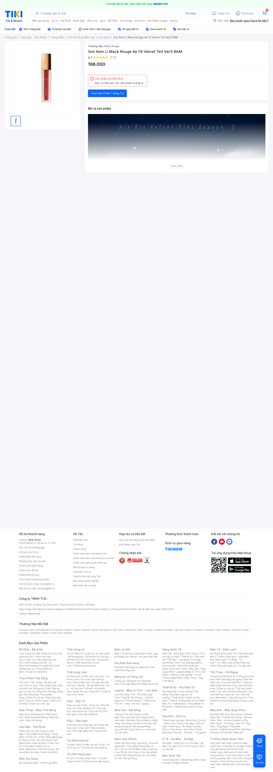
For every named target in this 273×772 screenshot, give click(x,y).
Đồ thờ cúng (127, 729)
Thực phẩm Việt (47, 685)
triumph (148, 629)
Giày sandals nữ (85, 708)
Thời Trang (192, 653)
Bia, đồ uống (31, 694)
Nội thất (130, 720)
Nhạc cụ (140, 729)
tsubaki (68, 632)
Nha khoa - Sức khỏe (182, 729)
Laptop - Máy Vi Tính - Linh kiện (136, 690)
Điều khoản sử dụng (84, 567)
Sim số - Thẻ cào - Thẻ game (190, 732)
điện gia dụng (40, 20)
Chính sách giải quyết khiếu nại (90, 562)
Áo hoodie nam (81, 682)
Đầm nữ (79, 653)
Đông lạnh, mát (42, 688)
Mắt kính (144, 667)
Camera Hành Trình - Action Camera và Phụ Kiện (231, 720)
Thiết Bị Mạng (133, 700)
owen (77, 629)
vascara (23, 629)
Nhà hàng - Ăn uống (180, 726)
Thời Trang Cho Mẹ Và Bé (33, 653)
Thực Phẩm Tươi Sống (33, 678)
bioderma (105, 629)
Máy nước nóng (230, 662)
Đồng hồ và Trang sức (129, 676)
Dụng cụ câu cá (225, 688)
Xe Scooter (191, 746)
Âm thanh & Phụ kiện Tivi (223, 653)
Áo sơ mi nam (88, 679)
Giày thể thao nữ (237, 697)
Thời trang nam (77, 672)
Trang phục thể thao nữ (222, 676)
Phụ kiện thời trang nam (135, 669)
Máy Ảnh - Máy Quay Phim (227, 710)
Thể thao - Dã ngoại (178, 659)
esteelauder (42, 629)
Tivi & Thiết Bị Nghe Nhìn (181, 676)
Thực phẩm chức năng (37, 734)
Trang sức (120, 680)
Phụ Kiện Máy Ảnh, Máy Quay (226, 714)
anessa (199, 629)
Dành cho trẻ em (35, 697)
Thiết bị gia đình (48, 762)
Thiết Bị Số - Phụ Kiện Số (178, 687)
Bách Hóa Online (126, 739)
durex (95, 629)
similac (226, 629)
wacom (189, 629)
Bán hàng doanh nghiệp (86, 580)
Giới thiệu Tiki (80, 540)
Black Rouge (111, 46)
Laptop (145, 703)
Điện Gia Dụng (28, 758)
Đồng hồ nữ (133, 680)
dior (32, 629)
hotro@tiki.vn (47, 584)
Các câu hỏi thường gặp (32, 547)
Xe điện (194, 743)
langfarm (35, 632)
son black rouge (157, 20)
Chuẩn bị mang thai (36, 671)
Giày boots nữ (79, 711)
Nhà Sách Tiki (171, 755)
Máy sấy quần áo (226, 665)
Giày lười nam (74, 724)
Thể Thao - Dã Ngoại (224, 672)
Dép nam (84, 727)
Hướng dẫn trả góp (29, 574)
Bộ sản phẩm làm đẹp (39, 751)
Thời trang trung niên (84, 665)
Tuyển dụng (79, 549)
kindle (169, 629)
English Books (181, 762)
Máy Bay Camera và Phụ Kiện (230, 731)
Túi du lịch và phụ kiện (133, 653)
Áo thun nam (73, 676)
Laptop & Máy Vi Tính (188, 671)
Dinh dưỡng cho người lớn (39, 665)
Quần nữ (89, 653)
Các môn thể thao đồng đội (231, 691)
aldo (140, 629)
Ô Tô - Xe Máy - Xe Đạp (177, 739)
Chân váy (90, 659)
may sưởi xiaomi (227, 752)
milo (121, 629)
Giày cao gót (74, 705)
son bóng (126, 20)
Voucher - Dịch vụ (174, 716)
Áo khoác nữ (92, 656)
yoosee (209, 629)
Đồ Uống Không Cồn (134, 755)
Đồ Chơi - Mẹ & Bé (31, 649)
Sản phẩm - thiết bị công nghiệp (184, 673)
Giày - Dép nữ (76, 701)
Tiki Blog (78, 544)
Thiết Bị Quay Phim (229, 729)
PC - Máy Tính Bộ (129, 703)
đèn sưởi (226, 743)
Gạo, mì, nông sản (36, 691)
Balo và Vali (122, 649)
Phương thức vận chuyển (32, 561)
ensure (86, 629)
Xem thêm (177, 165)
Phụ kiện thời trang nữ (126, 667)
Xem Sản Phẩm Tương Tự (107, 93)
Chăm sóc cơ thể (35, 737)
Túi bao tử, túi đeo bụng (96, 761)
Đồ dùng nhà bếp (28, 762)
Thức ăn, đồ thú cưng (36, 700)
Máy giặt (221, 659)
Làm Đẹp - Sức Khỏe (32, 726)
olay (218, 629)
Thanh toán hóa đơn (173, 720)
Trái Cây (23, 682)
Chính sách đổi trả (28, 570)
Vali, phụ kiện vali (148, 656)
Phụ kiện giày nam (83, 731)
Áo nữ (70, 653)
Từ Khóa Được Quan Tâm (226, 739)
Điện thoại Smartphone (31, 714)
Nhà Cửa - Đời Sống (127, 710)
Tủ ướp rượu (244, 665)
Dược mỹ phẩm (49, 752)
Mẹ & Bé (182, 665)
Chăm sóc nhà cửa (39, 703)
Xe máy (172, 746)
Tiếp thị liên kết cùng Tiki (87, 576)
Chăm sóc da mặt (28, 731)
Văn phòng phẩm (189, 759)
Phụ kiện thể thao (231, 682)
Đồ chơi (53, 653)
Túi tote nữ (87, 747)
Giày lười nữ (95, 711)
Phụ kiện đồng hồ (130, 683)
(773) (113, 57)
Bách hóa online (178, 668)
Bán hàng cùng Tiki (129, 544)
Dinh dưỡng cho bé (35, 662)
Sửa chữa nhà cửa (130, 717)
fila (60, 632)
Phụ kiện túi (101, 747)
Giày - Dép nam (77, 720)
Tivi (218, 662)
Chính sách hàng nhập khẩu (34, 579)
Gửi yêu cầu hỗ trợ (28, 552)
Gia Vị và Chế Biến (130, 749)
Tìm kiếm (190, 13)
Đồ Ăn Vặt (126, 752)
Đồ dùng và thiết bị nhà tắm (137, 723)
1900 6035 (34, 613)
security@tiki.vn (46, 588)
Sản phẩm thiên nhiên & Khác (38, 741)
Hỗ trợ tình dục (46, 749)
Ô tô (181, 746)
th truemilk (57, 629)
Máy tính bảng (34, 720)
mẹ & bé (65, 20)
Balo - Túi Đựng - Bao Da (230, 723)
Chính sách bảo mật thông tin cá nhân (93, 558)
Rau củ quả (31, 685)
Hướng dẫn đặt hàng (30, 556)
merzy (174, 20)
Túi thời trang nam (79, 754)
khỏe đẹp (79, 20)
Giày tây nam (90, 724)
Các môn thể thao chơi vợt (231, 693)
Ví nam (70, 758)
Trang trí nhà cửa (124, 714)
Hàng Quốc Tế (171, 649)
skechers (130, 629)
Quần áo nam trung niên (86, 691)
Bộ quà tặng (130, 758)
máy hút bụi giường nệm (230, 757)
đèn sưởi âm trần (226, 764)
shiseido (24, 632)
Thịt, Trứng (36, 682)
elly (115, 629)
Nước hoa (31, 749)
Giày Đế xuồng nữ (88, 714)
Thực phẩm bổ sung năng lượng (232, 699)
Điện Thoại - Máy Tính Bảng (37, 710)
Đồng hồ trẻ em (150, 683)
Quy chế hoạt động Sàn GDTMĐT (137, 540)
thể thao (113, 20)
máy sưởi (215, 743)
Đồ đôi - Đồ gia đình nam (91, 685)
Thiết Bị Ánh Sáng (231, 717)
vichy (54, 632)
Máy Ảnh (238, 732)
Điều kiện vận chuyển (84, 585)
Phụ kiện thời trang (127, 663)
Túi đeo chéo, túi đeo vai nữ (82, 744)
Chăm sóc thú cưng (125, 743)
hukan (45, 632)
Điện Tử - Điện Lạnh (223, 649)
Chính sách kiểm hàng (31, 565)
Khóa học (191, 720)
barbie (68, 629)
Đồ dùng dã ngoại (232, 679)
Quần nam (87, 676)
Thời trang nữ (76, 649)
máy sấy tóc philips (233, 746)
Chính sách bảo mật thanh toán (90, 553)
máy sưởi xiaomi (235, 755)
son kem (139, 20)
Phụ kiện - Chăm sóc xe (175, 743)
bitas (245, 629)
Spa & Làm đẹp (185, 723)
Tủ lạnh (221, 656)
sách (102, 20)
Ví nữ (101, 744)
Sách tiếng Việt (170, 759)
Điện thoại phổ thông (36, 717)
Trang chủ (223, 13)
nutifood (159, 629)
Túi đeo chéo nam (86, 758)
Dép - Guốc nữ (91, 705)
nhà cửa (92, 20)
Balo (117, 653)
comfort (236, 629)
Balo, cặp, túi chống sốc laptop (136, 655)
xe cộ (54, 20)
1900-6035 (34, 540)
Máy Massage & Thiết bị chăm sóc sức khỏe (40, 738)
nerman (179, 629)
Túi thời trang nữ (78, 740)
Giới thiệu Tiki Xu (82, 571)
